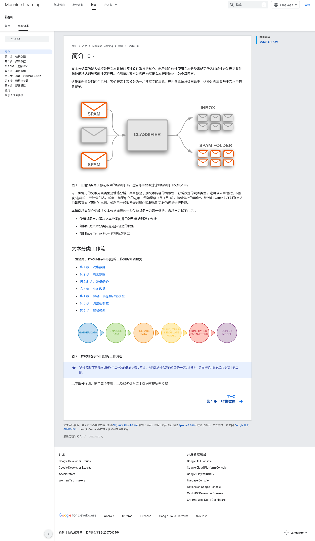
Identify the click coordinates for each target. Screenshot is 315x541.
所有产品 (201, 516)
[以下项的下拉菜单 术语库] (117, 5)
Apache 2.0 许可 (187, 425)
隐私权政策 (75, 532)
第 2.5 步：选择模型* (94, 282)
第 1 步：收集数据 (92, 267)
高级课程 (78, 5)
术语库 (108, 5)
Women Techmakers (72, 480)
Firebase (145, 516)
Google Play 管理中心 (200, 474)
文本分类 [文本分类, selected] (23, 26)
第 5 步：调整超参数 (94, 303)
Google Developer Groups (75, 461)
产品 (84, 45)
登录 (307, 4)
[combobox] (248, 4)
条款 (61, 532)
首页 (7, 26)
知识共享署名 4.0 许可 (126, 425)
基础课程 (59, 5)
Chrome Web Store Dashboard (206, 499)
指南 (9, 17)
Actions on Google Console (204, 487)
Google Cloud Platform (173, 516)
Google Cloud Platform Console (207, 467)
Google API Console (199, 461)
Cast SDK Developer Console (205, 493)
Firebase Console (198, 480)
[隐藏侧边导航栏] (48, 534)
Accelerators (67, 474)
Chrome (127, 516)
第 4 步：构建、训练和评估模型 (102, 296)
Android (109, 516)
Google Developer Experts (75, 467)
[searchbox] (27, 39)
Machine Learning (23, 4)
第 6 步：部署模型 (92, 311)
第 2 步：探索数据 (92, 274)
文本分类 (134, 45)
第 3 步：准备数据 (92, 289)
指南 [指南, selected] (93, 5)
